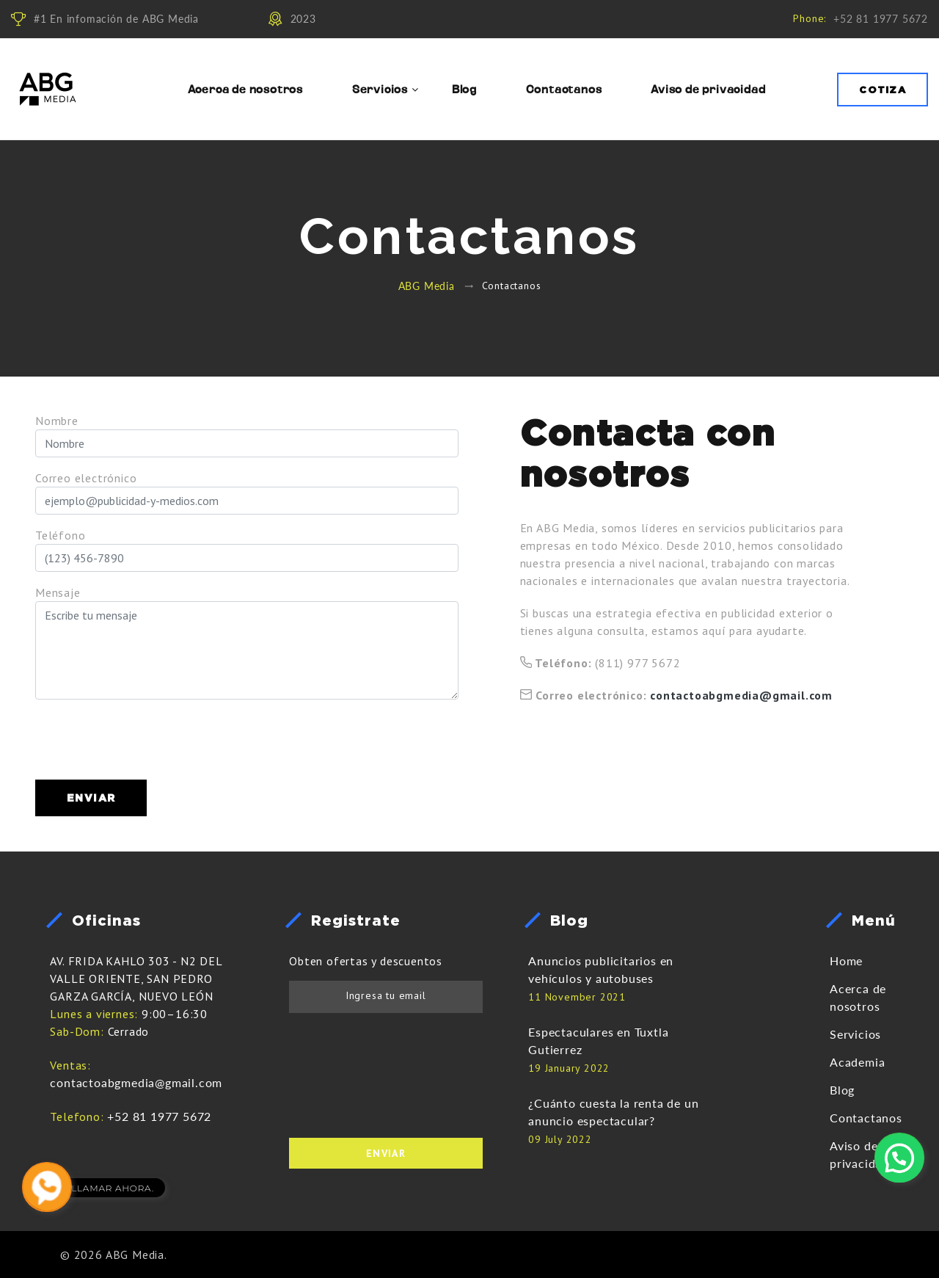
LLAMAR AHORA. (112, 1188)
